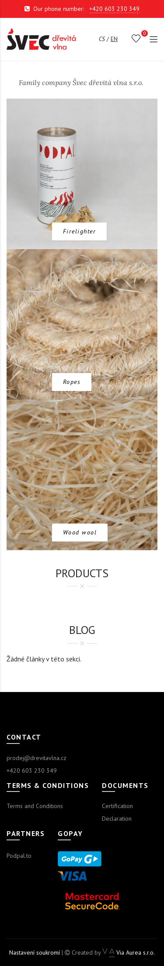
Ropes (72, 382)
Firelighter (79, 231)
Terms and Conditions (35, 806)
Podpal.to (19, 856)
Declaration (117, 818)
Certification (117, 806)
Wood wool (80, 532)
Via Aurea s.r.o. (128, 952)
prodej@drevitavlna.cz (36, 758)
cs (102, 39)
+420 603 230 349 (114, 9)
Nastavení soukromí (34, 952)
